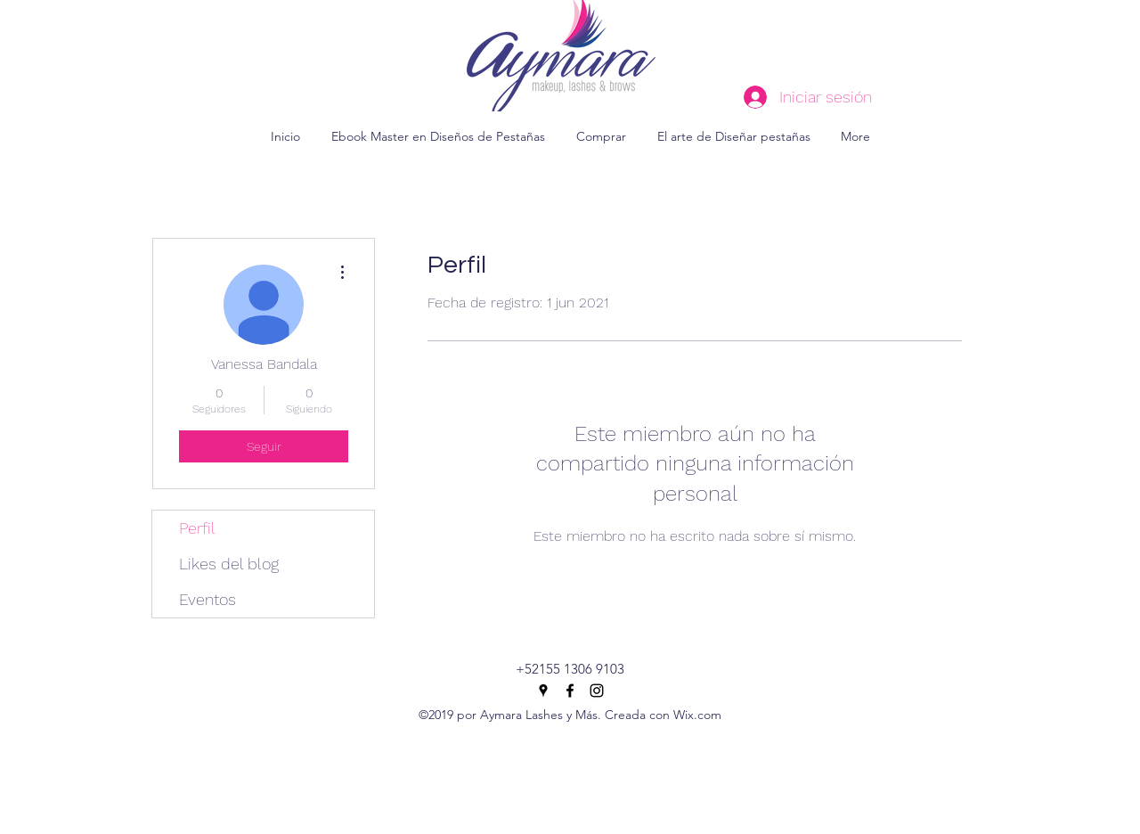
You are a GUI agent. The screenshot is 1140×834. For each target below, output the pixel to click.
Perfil (197, 528)
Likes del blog (229, 563)
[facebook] (570, 690)
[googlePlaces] (543, 690)
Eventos (207, 599)
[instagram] (597, 690)
